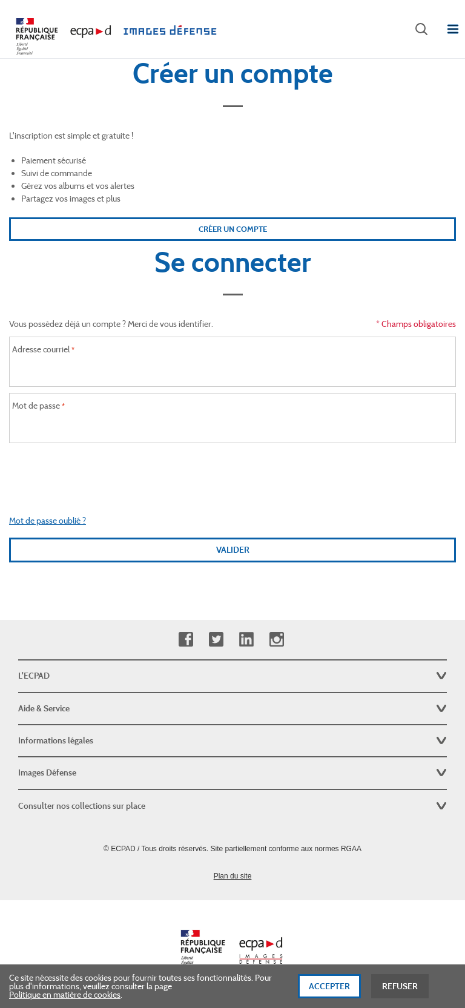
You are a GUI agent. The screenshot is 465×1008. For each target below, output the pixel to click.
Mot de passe (36, 405)
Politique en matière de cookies (64, 994)
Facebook (185, 639)
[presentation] (232, 472)
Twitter (215, 639)
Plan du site (233, 876)
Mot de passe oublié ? (47, 520)
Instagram (276, 639)
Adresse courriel (41, 349)
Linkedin (246, 639)
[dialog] (232, 986)
